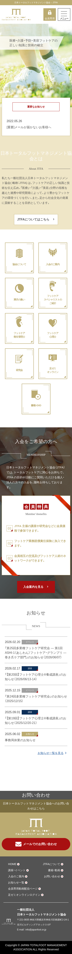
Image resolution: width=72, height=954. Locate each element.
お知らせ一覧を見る (51, 753)
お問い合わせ (52, 876)
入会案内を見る (33, 586)
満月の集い (19, 299)
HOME (12, 864)
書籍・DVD (36, 405)
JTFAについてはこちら (33, 219)
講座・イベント (17, 870)
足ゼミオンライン (52, 370)
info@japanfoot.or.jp (35, 929)
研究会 (19, 370)
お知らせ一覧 (16, 882)
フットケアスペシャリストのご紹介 (53, 299)
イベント (30, 642)
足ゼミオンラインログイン (24, 894)
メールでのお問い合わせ (36, 844)
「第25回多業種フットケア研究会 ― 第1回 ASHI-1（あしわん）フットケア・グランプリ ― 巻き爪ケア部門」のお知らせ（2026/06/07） (35, 652)
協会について (19, 264)
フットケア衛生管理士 (19, 335)
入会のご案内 (52, 264)
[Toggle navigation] (64, 14)
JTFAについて (51, 864)
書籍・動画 (54, 870)
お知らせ (30, 734)
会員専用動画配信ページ (23, 888)
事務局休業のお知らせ (20, 740)
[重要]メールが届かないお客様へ (29, 127)
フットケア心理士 (52, 335)
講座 (30, 668)
